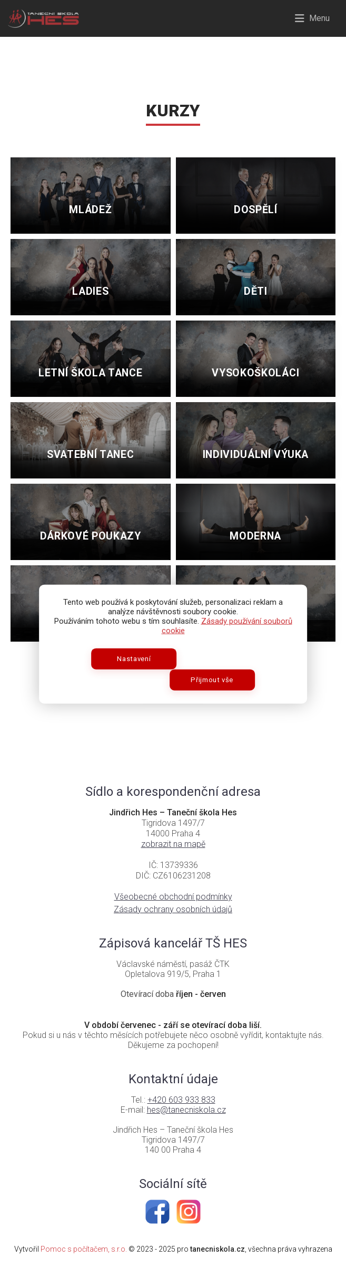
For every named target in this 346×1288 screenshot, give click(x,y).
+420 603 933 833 (181, 1116)
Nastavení (131, 669)
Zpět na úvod (173, 699)
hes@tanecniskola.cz (186, 1126)
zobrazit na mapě (173, 860)
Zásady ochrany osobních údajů (173, 925)
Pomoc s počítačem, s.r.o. (84, 1265)
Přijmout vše (215, 669)
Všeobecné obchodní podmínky (173, 912)
